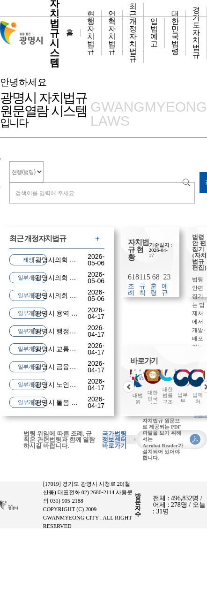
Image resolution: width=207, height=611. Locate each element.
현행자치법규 (91, 32)
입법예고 (154, 32)
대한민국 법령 (175, 32)
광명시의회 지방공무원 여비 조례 (84, 295)
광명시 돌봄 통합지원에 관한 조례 (84, 402)
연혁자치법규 (112, 32)
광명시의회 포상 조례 (66, 277)
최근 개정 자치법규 (133, 32)
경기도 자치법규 (196, 32)
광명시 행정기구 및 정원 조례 (78, 331)
